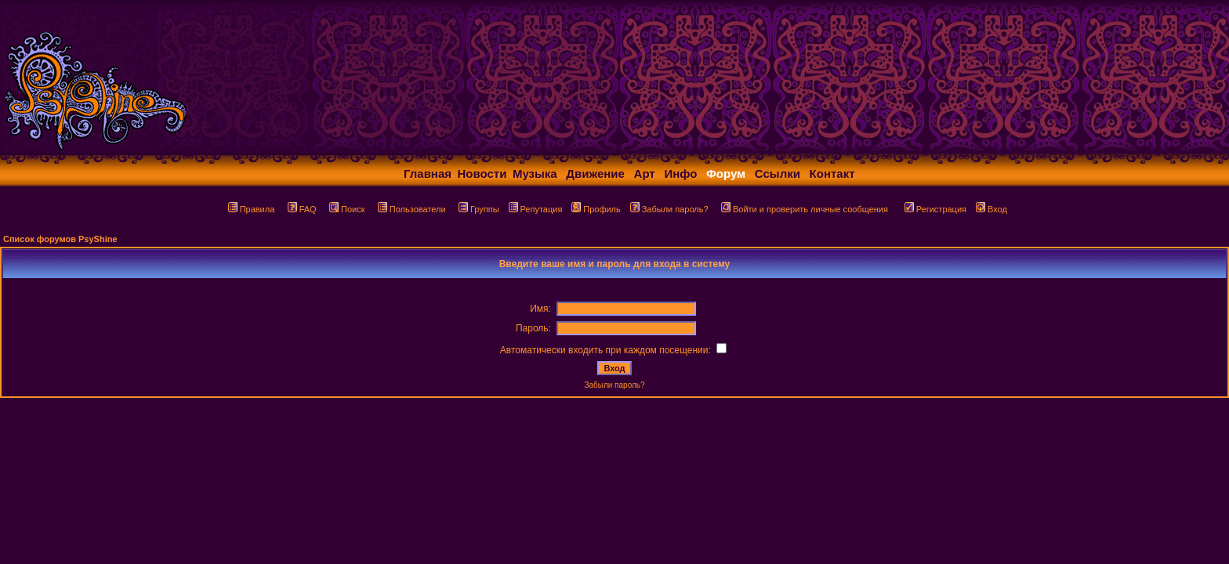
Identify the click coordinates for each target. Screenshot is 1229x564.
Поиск (346, 209)
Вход (991, 209)
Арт (644, 173)
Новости (482, 173)
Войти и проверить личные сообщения (804, 209)
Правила (251, 209)
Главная (427, 173)
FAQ (302, 209)
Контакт (832, 173)
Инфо (680, 173)
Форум (725, 173)
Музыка (535, 173)
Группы (479, 209)
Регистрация (935, 209)
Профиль (596, 209)
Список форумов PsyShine (60, 239)
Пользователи (412, 209)
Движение (595, 173)
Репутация (536, 209)
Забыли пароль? (669, 209)
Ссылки (777, 173)
